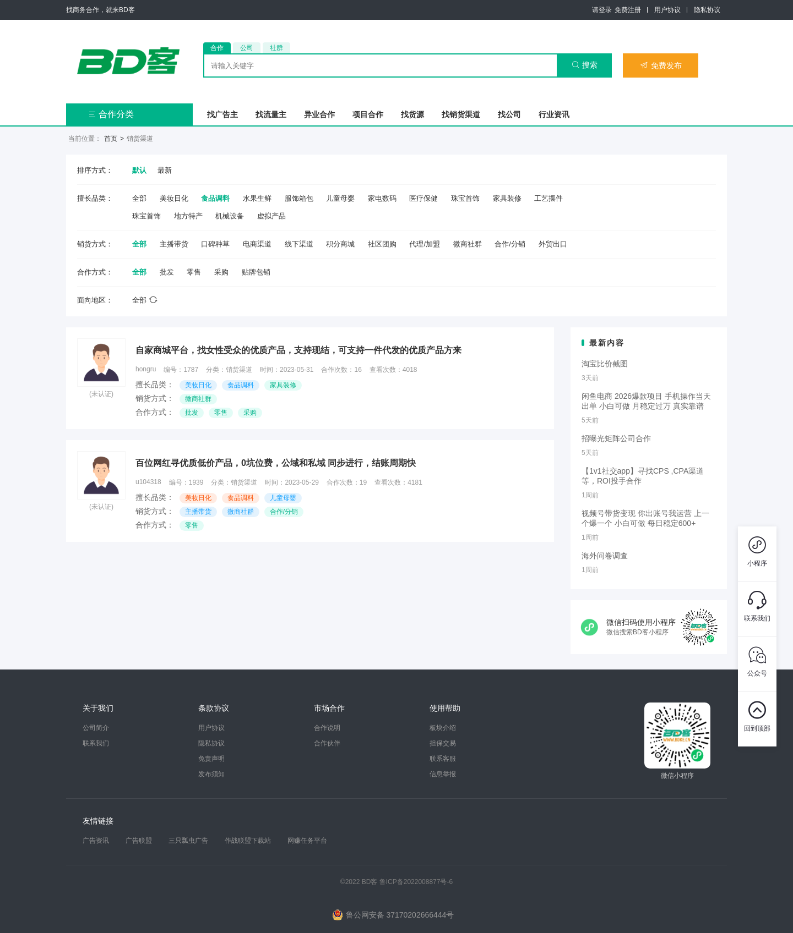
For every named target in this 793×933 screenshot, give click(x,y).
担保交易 (443, 743)
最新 (164, 170)
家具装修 (507, 198)
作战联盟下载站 (248, 840)
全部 (139, 198)
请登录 (602, 10)
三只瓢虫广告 (188, 840)
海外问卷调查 (605, 555)
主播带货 (174, 244)
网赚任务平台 (307, 840)
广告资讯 (96, 840)
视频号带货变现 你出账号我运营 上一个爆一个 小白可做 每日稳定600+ (645, 518)
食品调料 (215, 198)
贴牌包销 (256, 272)
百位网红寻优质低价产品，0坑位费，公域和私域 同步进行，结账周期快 (275, 463)
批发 (167, 272)
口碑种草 (215, 244)
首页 (110, 138)
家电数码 (382, 198)
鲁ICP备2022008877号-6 (416, 882)
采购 (221, 272)
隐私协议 (707, 10)
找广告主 (222, 114)
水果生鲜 (257, 198)
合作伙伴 (327, 743)
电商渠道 (257, 244)
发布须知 (211, 774)
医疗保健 (423, 198)
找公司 (509, 114)
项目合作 (367, 114)
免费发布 (661, 65)
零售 (194, 272)
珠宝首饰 (465, 198)
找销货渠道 (461, 114)
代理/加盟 (424, 244)
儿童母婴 (340, 198)
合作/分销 (510, 244)
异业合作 (319, 114)
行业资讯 (554, 114)
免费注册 (628, 10)
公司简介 (96, 728)
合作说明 (327, 728)
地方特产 (188, 216)
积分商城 (340, 244)
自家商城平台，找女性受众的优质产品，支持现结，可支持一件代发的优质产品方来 (298, 350)
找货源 (412, 114)
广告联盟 (139, 840)
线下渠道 (299, 244)
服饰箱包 (299, 198)
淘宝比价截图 (605, 363)
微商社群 (467, 244)
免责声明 (211, 758)
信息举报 (443, 774)
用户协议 (667, 10)
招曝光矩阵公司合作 (616, 438)
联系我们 (96, 743)
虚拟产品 (271, 216)
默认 (139, 170)
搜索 (585, 65)
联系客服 (443, 758)
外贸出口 (553, 244)
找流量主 (271, 114)
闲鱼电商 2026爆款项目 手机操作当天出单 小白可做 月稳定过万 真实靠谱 (646, 401)
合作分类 (111, 114)
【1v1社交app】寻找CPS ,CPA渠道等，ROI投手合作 (643, 475)
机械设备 (229, 216)
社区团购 (382, 244)
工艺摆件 (548, 198)
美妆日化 (174, 198)
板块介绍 (443, 728)
